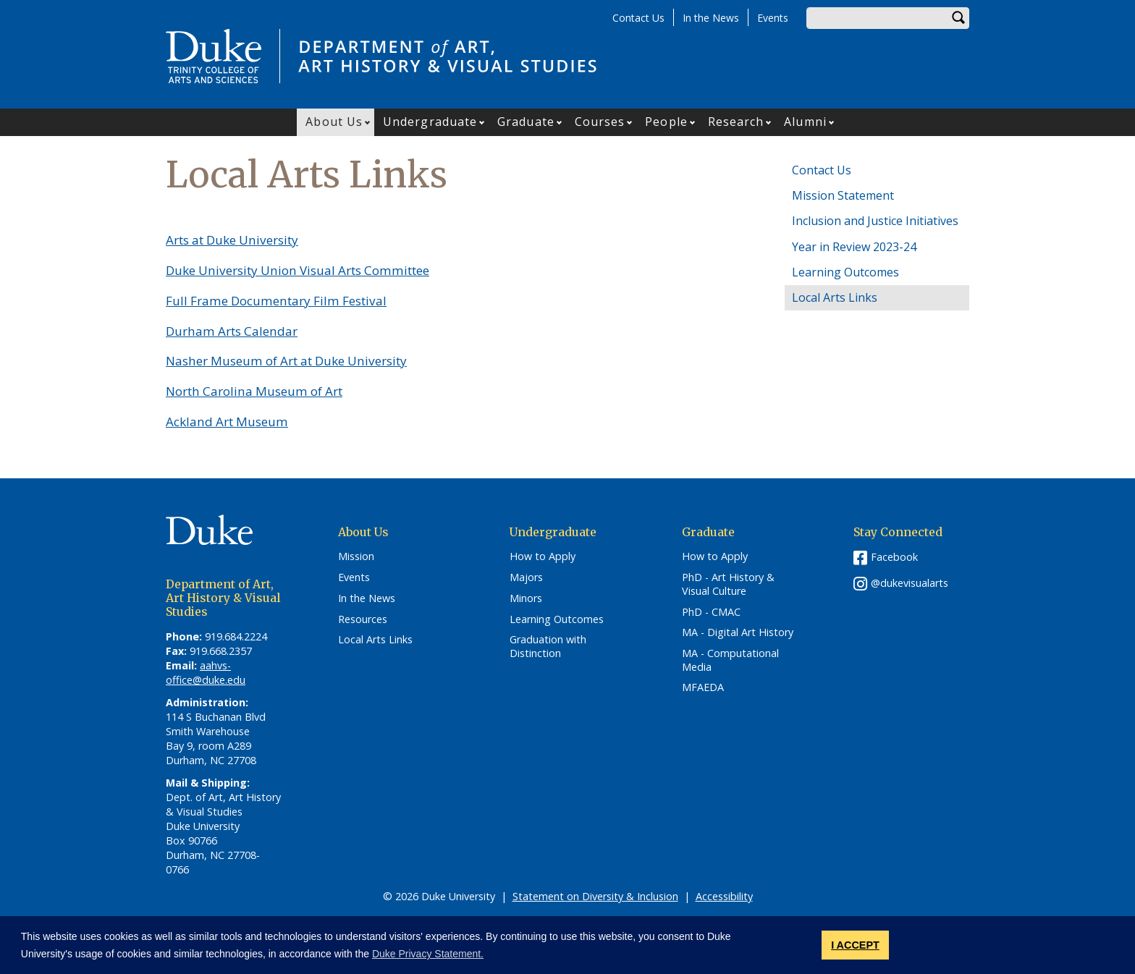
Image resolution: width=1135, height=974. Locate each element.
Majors (526, 577)
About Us (334, 122)
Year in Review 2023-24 (854, 247)
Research (736, 122)
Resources (362, 619)
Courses (600, 122)
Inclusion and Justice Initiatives (875, 221)
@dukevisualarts (909, 583)
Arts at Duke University (232, 240)
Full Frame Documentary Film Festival (276, 300)
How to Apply (542, 556)
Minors (526, 598)
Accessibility (724, 896)
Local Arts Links (834, 297)
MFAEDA (703, 687)
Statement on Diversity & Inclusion (595, 896)
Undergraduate (430, 122)
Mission (356, 556)
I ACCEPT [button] (855, 945)
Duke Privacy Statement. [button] (428, 954)
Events (772, 18)
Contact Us (638, 18)
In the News (711, 18)
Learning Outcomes (845, 272)
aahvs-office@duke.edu (205, 672)
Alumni (805, 122)
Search (958, 18)
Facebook (894, 557)
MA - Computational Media (730, 660)
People (666, 122)
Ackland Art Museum (227, 421)
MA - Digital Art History (737, 632)
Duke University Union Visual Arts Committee (297, 270)
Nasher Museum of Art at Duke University (286, 360)
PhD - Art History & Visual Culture (728, 584)
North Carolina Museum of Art (254, 391)
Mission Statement (843, 195)
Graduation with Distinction (548, 646)
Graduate (525, 122)
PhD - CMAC (711, 612)
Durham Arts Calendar (232, 331)
